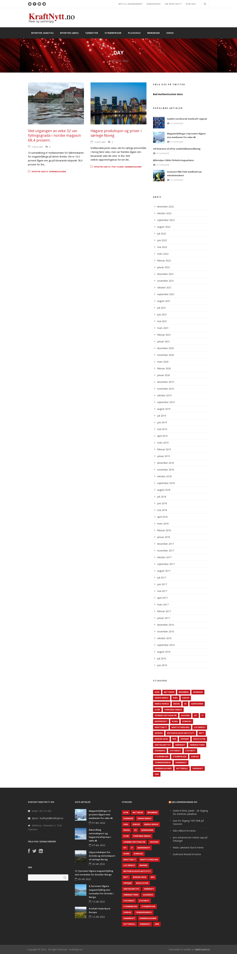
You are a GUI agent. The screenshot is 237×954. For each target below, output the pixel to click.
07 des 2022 (98, 822)
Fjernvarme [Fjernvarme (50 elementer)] (197, 703)
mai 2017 (162, 591)
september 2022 (166, 220)
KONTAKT (191, 4)
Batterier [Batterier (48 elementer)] (169, 692)
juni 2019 (162, 422)
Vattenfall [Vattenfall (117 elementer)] (182, 768)
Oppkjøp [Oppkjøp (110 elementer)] (185, 739)
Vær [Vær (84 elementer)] (157, 774)
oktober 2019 (164, 395)
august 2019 (163, 408)
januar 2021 (163, 341)
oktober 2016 (164, 638)
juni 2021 (162, 314)
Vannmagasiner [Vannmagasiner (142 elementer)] (163, 768)
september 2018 (166, 483)
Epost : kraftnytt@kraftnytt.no (47, 818)
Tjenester (91, 32)
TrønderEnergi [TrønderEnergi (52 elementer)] (163, 762)
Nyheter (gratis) (42, 32)
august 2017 (163, 570)
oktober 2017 (164, 557)
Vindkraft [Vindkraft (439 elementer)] (197, 768)
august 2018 (163, 489)
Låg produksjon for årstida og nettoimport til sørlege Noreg (102, 856)
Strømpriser (113, 32)
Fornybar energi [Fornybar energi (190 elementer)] (173, 709)
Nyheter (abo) (69, 32)
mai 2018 (162, 510)
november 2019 (165, 388)
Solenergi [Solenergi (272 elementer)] (160, 750)
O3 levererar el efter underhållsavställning (176, 148)
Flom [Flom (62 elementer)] (157, 709)
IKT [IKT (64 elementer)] (195, 715)
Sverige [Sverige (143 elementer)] (195, 756)
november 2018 (165, 469)
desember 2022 (165, 206)
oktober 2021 (164, 287)
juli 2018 (161, 496)
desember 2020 (165, 348)
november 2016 (165, 631)
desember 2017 (165, 543)
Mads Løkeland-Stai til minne (188, 847)
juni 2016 (162, 665)
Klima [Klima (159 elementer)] (175, 721)
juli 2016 (161, 658)
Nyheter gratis (40, 171)
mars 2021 (163, 328)
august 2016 (163, 651)
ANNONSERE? (154, 4)
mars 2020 (163, 361)
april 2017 (162, 597)
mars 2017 (163, 604)
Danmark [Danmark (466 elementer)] (198, 692)
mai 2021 (162, 321)
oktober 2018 (164, 476)
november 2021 (165, 280)
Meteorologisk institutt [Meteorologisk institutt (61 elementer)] (181, 733)
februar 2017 (164, 611)
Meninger (153, 32)
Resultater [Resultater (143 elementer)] (199, 739)
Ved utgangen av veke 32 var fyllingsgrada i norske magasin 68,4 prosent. (54, 135)
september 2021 (166, 294)
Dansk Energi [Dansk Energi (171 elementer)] (162, 698)
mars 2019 (163, 442)
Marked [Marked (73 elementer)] (159, 733)
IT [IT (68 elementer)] (203, 715)
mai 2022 (162, 247)
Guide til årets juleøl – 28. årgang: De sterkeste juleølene (190, 812)
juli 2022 (161, 233)
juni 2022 (162, 240)
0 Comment (177, 123)
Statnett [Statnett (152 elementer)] (190, 750)
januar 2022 (163, 267)
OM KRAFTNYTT (173, 4)
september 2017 (166, 564)
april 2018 (162, 516)
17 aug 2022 (37, 147)
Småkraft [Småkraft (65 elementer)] (180, 745)
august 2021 (163, 301)
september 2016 (166, 645)
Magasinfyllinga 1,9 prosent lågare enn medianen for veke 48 (100, 814)
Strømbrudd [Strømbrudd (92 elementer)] (161, 756)
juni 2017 (162, 584)
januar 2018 (163, 537)
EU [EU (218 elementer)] (185, 703)
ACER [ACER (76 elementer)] (157, 692)
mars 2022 (163, 253)
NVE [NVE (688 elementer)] (174, 739)
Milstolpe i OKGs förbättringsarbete (173, 160)
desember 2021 (165, 274)
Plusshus (134, 32)
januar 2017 (163, 618)
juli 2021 (161, 307)
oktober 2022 (164, 213)
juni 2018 (162, 503)
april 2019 (162, 435)
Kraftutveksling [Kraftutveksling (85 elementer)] (180, 727)
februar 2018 (164, 530)
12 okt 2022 (98, 901)
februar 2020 (164, 368)
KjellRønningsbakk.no (184, 802)
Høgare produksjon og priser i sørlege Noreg (116, 133)
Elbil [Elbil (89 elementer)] (175, 698)
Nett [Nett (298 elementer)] (201, 733)
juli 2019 (161, 415)
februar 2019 (164, 449)
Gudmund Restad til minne (187, 854)
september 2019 (166, 402)
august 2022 (163, 226)
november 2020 (165, 354)
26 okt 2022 (98, 863)
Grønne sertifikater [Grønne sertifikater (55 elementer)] (166, 715)
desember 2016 (165, 624)
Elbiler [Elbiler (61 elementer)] (185, 698)
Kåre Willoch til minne (184, 830)
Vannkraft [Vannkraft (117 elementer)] (181, 762)
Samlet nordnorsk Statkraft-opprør (187, 118)
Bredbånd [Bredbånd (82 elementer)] (184, 692)
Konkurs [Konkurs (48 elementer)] (186, 721)
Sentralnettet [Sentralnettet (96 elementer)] (163, 745)
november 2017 (165, 550)
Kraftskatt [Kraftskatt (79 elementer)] (161, 727)
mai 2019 (162, 429)
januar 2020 (163, 375)
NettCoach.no (202, 949)
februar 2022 (164, 260)
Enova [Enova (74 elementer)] (176, 703)
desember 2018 (165, 462)
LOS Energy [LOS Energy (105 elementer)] (199, 727)
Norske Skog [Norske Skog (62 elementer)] (161, 739)
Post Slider (118, 166)
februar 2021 (164, 334)
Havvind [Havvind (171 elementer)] (185, 715)
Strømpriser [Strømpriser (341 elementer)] (179, 756)
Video (170, 32)
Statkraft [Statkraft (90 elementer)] (175, 750)
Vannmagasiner (57, 171)
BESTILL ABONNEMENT (130, 4)
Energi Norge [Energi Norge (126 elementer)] (162, 703)
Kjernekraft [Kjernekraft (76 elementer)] (161, 721)
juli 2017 (161, 577)
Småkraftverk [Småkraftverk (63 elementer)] (197, 745)
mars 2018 (163, 523)
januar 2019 (163, 456)
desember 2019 (165, 381)
